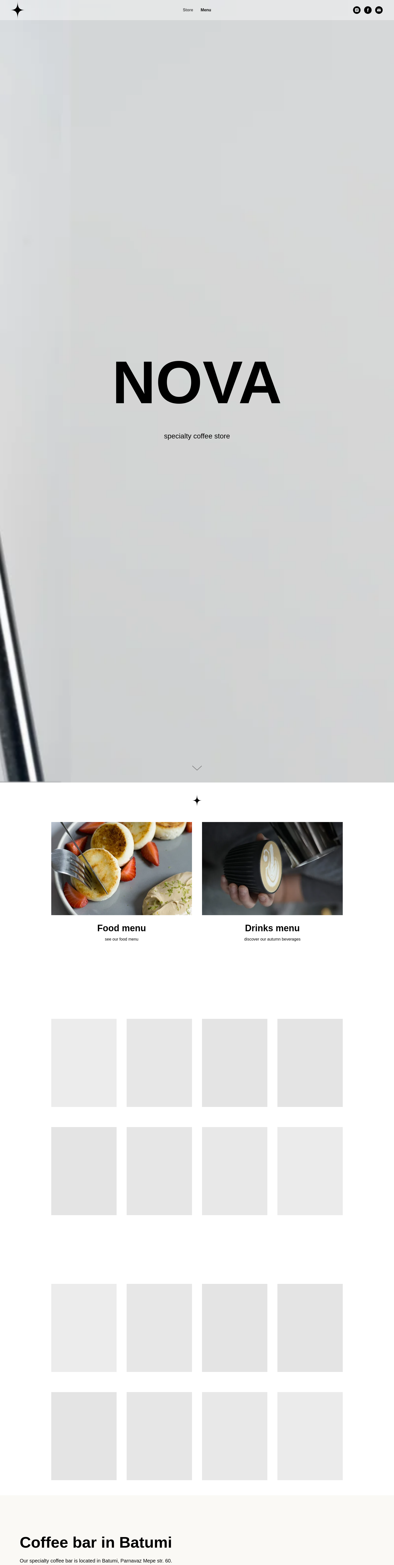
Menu (206, 10)
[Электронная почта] (379, 10)
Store (188, 10)
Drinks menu (272, 928)
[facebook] (368, 10)
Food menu (121, 928)
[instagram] (357, 10)
